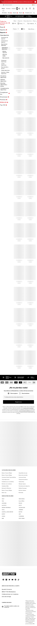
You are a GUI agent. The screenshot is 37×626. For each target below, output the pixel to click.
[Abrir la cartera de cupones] (19, 8)
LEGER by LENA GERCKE (7, 504)
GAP (20, 506)
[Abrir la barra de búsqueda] (33, 13)
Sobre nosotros (9, 621)
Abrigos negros (22, 476)
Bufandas (21, 485)
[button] (21, 20)
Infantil (14, 8)
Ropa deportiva (28, 18)
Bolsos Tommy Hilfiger (7, 465)
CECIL (3, 502)
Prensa (17, 621)
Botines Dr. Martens (6, 480)
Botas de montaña (23, 467)
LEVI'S (20, 497)
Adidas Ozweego (23, 480)
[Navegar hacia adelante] (31, 13)
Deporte (20, 18)
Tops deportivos (5, 472)
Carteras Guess (22, 469)
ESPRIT (3, 506)
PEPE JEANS (21, 510)
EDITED (20, 504)
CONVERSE (21, 508)
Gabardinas (21, 474)
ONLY (3, 491)
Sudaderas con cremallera (8, 474)
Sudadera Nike (5, 478)
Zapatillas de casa (23, 465)
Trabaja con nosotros (26, 621)
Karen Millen (21, 493)
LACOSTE (4, 497)
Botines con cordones (7, 476)
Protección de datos (10, 623)
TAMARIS (21, 502)
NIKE (3, 510)
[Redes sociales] (3, 572)
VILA (3, 493)
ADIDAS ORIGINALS (6, 500)
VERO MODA (21, 491)
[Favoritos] (30, 8)
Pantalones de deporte (24, 478)
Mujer (3, 8)
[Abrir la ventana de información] (35, 2)
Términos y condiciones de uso (24, 623)
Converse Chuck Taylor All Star (9, 469)
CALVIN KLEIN (22, 500)
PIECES (20, 495)
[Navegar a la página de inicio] (10, 566)
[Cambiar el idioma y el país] (33, 5)
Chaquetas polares (23, 472)
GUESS (3, 508)
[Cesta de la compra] (34, 8)
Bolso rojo (4, 485)
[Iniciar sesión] (23, 8)
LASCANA (4, 495)
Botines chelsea (22, 482)
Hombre (8, 8)
